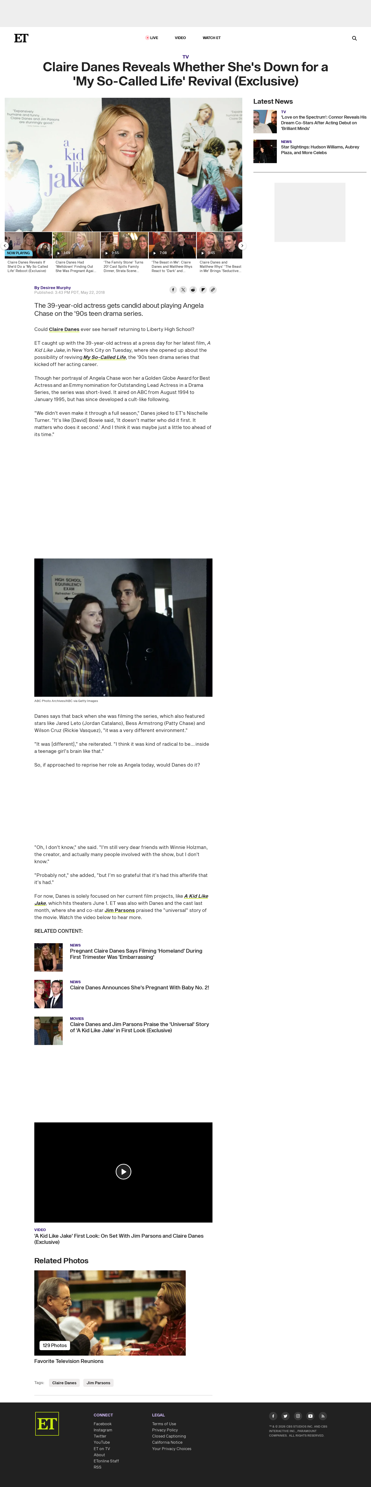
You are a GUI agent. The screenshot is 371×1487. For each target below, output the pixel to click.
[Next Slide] (242, 246)
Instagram (103, 1430)
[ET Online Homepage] (21, 38)
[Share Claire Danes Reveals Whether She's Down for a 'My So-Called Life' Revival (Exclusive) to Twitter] (183, 290)
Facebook (103, 1424)
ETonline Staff (106, 1461)
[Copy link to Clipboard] (213, 290)
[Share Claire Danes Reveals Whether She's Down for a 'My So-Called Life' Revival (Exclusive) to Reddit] (193, 290)
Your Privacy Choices (171, 1449)
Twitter (100, 1436)
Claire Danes (64, 329)
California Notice (167, 1442)
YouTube (102, 1442)
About (99, 1455)
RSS (98, 1467)
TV (185, 57)
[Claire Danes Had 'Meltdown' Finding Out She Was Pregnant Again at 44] (76, 254)
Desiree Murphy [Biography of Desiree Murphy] (55, 288)
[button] (123, 1171)
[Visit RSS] (323, 1417)
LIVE (154, 38)
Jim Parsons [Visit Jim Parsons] (98, 1383)
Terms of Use (164, 1424)
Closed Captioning (169, 1436)
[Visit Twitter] (285, 1417)
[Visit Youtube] (310, 1417)
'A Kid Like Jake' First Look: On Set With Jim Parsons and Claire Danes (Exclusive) (118, 1239)
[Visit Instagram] (298, 1417)
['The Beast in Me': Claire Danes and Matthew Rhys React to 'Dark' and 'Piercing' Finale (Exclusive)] (172, 254)
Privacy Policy (165, 1430)
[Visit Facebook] (273, 1417)
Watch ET (212, 38)
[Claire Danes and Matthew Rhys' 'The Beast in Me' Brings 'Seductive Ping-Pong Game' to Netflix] (220, 254)
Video (180, 38)
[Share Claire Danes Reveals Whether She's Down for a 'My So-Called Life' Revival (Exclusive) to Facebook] (173, 290)
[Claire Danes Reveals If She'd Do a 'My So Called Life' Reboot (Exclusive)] (28, 254)
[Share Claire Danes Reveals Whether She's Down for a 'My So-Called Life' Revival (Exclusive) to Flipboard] (203, 290)
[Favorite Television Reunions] (123, 1313)
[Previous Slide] (5, 246)
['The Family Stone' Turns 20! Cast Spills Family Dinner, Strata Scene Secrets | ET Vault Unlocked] (124, 254)
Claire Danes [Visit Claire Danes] (64, 1383)
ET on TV (102, 1449)
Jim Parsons (120, 910)
